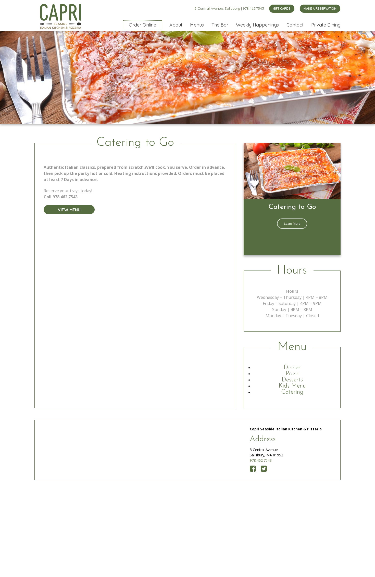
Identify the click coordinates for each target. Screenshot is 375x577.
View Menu (69, 209)
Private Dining (326, 25)
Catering (292, 392)
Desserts (292, 380)
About (175, 25)
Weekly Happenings (257, 25)
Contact (295, 25)
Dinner (292, 368)
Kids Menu (292, 386)
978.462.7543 (253, 8)
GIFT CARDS (282, 8)
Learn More (292, 223)
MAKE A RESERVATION (320, 8)
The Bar (219, 25)
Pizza (292, 374)
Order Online (142, 25)
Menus (197, 25)
